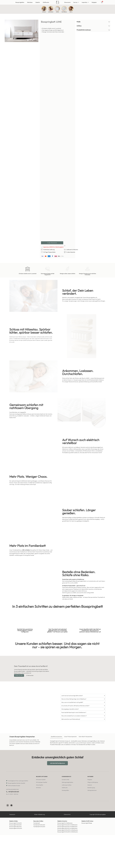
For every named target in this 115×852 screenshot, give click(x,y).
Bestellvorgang (92, 806)
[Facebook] (11, 824)
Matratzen (30, 2)
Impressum (12, 833)
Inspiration (85, 2)
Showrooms (67, 2)
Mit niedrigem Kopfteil (42, 801)
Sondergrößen (66, 809)
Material (90, 804)
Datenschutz (67, 833)
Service (76, 2)
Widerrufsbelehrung (39, 833)
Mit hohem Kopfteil (41, 798)
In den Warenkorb (70, 261)
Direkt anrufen (19, 694)
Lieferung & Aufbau (67, 804)
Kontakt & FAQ (66, 798)
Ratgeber (94, 2)
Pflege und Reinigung (93, 801)
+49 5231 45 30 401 (12, 810)
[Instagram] (7, 824)
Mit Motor (39, 806)
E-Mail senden (30, 694)
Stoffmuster (46, 2)
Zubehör (37, 2)
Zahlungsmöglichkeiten (68, 801)
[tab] (56, 756)
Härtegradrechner (93, 809)
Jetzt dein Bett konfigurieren (57, 782)
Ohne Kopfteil (40, 804)
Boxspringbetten (20, 2)
